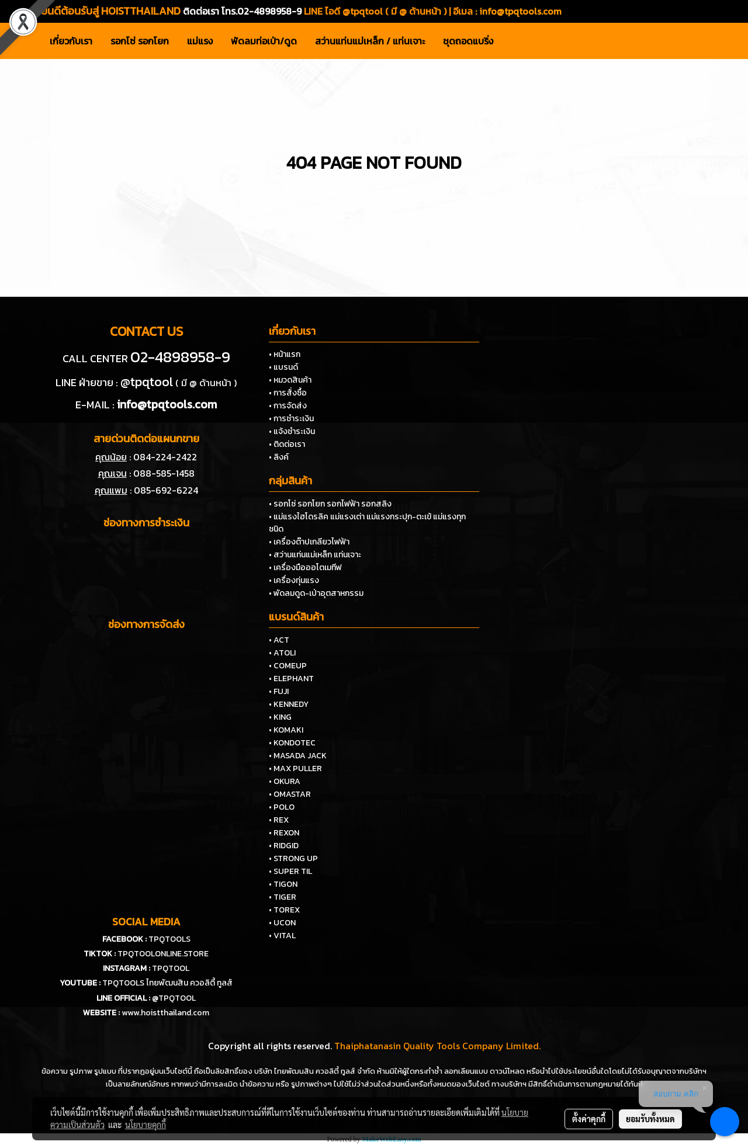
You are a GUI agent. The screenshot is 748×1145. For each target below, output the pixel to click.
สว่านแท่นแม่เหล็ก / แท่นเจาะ (370, 41)
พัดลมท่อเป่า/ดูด (264, 41)
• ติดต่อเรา (287, 444)
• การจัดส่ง (288, 406)
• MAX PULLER (295, 768)
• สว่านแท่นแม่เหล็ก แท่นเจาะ (315, 555)
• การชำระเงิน (291, 418)
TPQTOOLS (169, 939)
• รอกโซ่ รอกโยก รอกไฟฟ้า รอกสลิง (330, 504)
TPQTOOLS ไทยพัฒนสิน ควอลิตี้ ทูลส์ (167, 983)
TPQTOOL (170, 968)
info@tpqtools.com (520, 11)
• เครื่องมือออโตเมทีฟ (305, 567)
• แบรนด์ (283, 367)
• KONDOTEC (292, 743)
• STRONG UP (293, 858)
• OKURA (284, 781)
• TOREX (284, 910)
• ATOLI (282, 653)
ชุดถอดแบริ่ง (468, 41)
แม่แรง (200, 41)
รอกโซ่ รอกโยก (139, 41)
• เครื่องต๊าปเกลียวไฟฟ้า (309, 542)
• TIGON (283, 884)
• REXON (284, 833)
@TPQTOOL (174, 998)
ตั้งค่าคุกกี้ (588, 1118)
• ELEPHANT (291, 678)
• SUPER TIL (290, 871)
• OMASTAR (290, 794)
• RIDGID (284, 845)
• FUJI (279, 691)
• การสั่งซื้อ (288, 393)
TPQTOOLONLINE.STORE (163, 954)
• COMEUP (288, 666)
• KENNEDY (289, 704)
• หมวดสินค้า (290, 380)
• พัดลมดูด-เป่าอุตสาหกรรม (316, 593)
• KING (280, 717)
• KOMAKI (286, 730)
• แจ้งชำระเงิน (292, 431)
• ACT (279, 640)
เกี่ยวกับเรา (71, 41)
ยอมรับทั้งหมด (650, 1118)
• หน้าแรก (284, 354)
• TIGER (282, 897)
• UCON (282, 923)
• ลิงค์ (279, 457)
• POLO (282, 807)
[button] (512, 41)
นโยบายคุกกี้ (145, 1124)
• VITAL (282, 935)
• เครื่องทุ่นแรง (294, 580)
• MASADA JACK (298, 756)
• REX (279, 820)
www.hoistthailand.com (165, 1013)
